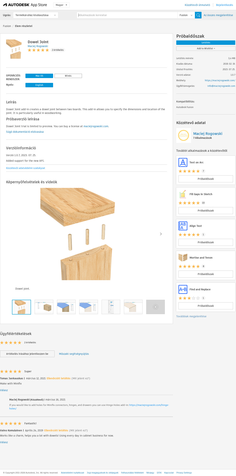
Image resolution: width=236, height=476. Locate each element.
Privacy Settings (184, 472)
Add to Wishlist (206, 48)
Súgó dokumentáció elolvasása (25, 132)
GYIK (159, 472)
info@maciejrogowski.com (221, 85)
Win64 (68, 75)
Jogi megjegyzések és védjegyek (102, 472)
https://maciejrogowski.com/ (220, 80)
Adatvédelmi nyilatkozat (72, 472)
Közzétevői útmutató (197, 5)
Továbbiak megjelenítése (191, 316)
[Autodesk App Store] (25, 5)
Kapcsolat (169, 472)
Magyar (61, 4)
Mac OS (39, 75)
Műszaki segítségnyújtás (74, 354)
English (39, 85)
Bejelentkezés (224, 5)
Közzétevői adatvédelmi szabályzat (25, 168)
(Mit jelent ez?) (81, 378)
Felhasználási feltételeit (132, 472)
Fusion (7, 26)
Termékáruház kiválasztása (31, 15)
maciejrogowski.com (96, 126)
